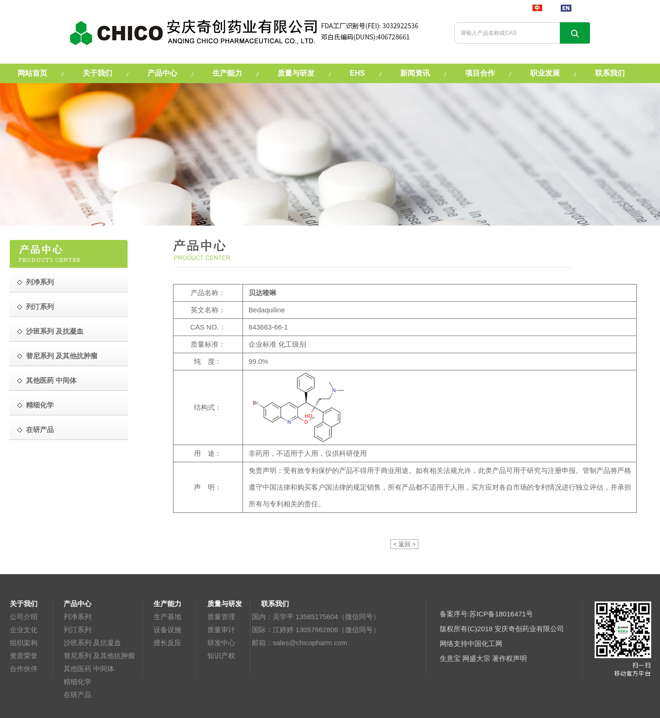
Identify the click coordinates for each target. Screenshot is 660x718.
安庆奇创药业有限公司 (529, 629)
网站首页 (32, 73)
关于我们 (97, 73)
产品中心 (162, 73)
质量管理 (221, 617)
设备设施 (167, 630)
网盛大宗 (476, 658)
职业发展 (545, 73)
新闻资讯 (415, 73)
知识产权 (221, 656)
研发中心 (221, 643)
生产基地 (167, 617)
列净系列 (77, 617)
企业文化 (24, 630)
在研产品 (77, 695)
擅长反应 (167, 643)
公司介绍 (24, 617)
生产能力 (227, 73)
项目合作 (480, 73)
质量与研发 (295, 73)
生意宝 (450, 658)
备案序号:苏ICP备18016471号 (486, 614)
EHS (357, 73)
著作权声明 (509, 658)
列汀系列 (77, 630)
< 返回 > (404, 544)
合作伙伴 (24, 669)
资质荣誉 (24, 656)
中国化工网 (485, 643)
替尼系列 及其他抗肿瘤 (99, 656)
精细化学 (77, 682)
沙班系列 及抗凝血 (92, 643)
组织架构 (24, 643)
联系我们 (610, 73)
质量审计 (221, 630)
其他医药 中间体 (89, 669)
